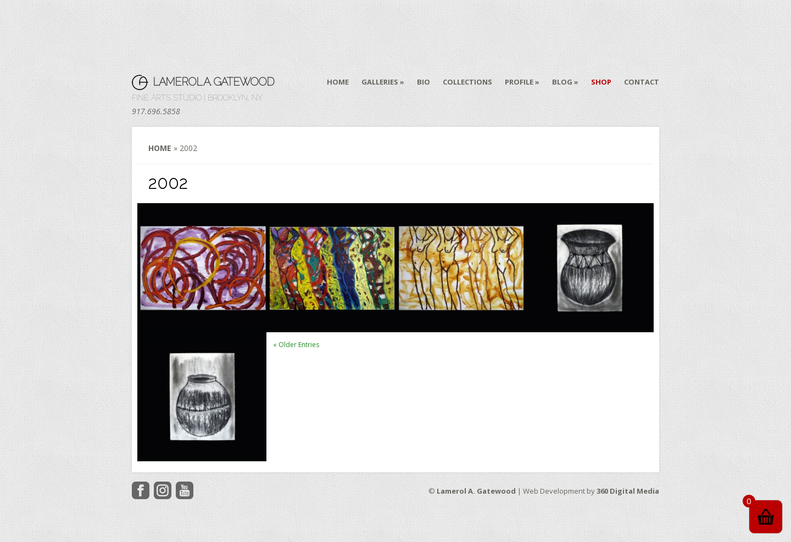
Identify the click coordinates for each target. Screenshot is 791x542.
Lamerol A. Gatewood (213, 81)
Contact (641, 82)
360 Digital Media (628, 491)
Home (338, 82)
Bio (423, 82)
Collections (467, 82)
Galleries (379, 82)
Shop (601, 82)
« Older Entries (296, 344)
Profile (519, 82)
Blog (562, 82)
